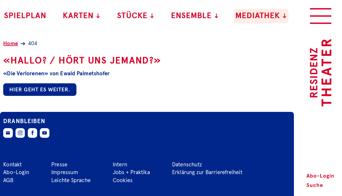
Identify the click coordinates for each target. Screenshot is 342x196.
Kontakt (12, 164)
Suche (314, 185)
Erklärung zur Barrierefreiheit (207, 172)
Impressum (64, 172)
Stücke (136, 16)
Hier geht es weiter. (39, 89)
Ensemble (195, 16)
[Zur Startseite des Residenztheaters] (320, 72)
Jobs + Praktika (131, 172)
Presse (59, 164)
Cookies (123, 180)
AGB (8, 180)
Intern (120, 164)
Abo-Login (320, 176)
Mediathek (261, 16)
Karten (82, 16)
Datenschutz (187, 164)
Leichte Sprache (71, 180)
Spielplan (25, 16)
